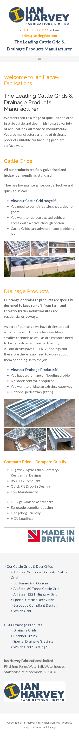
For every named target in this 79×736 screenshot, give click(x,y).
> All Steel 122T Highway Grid (34, 594)
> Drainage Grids (24, 630)
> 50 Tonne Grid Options (30, 583)
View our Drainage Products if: (34, 370)
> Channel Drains (24, 636)
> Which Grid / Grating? (29, 647)
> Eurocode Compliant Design (34, 605)
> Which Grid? (21, 611)
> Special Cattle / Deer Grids (32, 600)
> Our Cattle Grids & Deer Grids (28, 566)
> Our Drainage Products (23, 625)
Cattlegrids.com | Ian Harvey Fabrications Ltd (39, 15)
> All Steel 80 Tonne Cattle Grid (35, 588)
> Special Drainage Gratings (32, 641)
